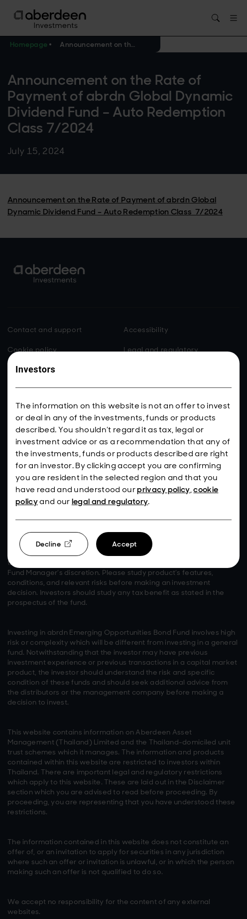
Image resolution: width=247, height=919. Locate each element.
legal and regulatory (110, 501)
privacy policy (163, 489)
